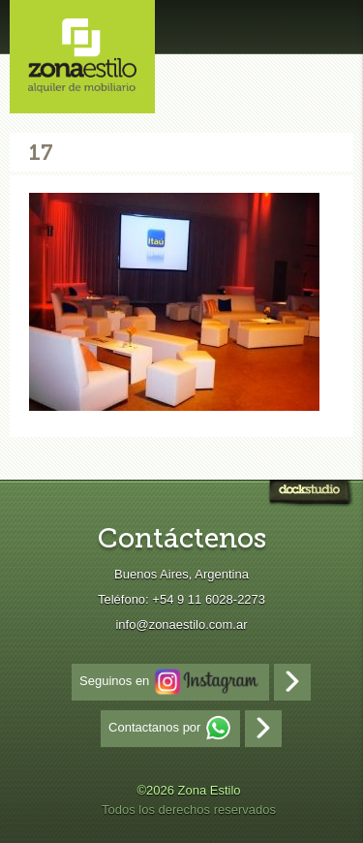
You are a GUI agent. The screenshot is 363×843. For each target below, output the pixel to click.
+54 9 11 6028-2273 (208, 599)
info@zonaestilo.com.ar (181, 624)
